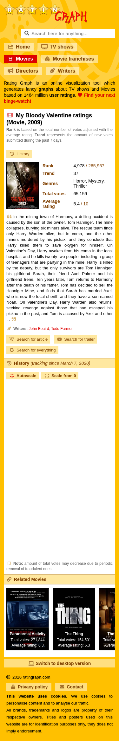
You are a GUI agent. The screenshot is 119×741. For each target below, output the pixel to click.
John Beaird (39, 328)
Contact (71, 686)
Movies (20, 58)
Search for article (28, 339)
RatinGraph (45, 6)
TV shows (57, 46)
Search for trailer (75, 339)
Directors (23, 71)
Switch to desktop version (59, 663)
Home (19, 46)
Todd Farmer (62, 328)
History (19, 153)
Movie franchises (69, 58)
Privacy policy (29, 686)
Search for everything (32, 350)
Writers (62, 71)
